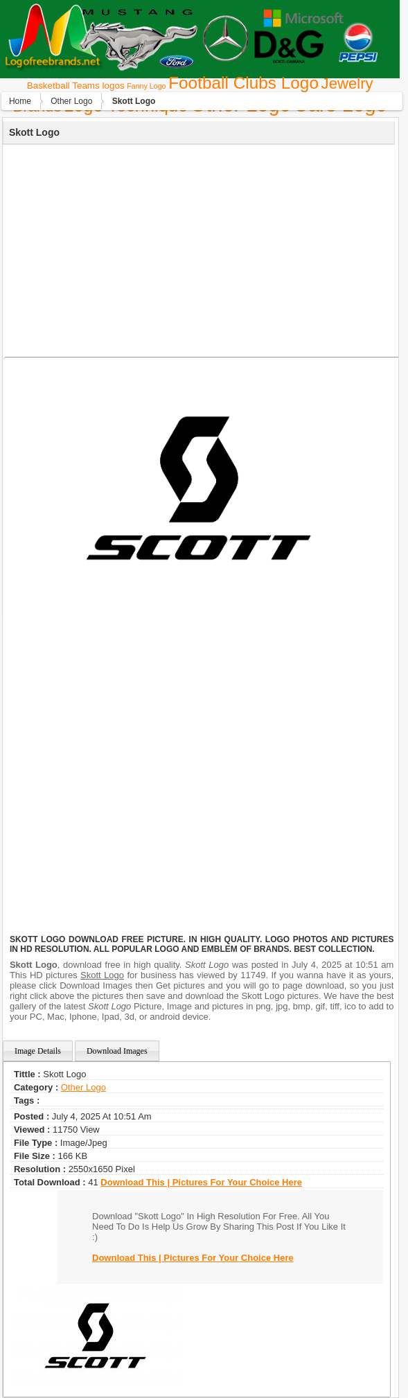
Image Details (38, 1051)
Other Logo (71, 101)
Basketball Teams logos (76, 85)
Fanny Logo (146, 86)
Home (20, 101)
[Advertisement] (197, 249)
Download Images (117, 1051)
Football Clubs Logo (243, 82)
